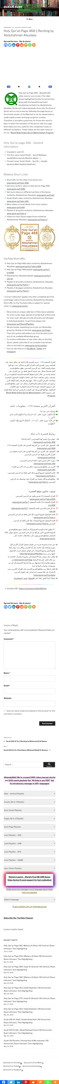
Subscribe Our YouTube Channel (18, 918)
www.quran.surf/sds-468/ (18, 183)
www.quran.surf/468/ (16, 189)
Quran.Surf (13, 7)
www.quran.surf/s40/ (16, 207)
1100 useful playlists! (18, 780)
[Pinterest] (18, 45)
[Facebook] (6, 45)
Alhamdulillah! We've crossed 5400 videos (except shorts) (29, 777)
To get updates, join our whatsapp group (29, 907)
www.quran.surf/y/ (20, 306)
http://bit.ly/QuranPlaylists (31, 554)
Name (7, 673)
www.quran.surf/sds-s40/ (18, 201)
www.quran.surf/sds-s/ (16, 213)
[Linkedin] (14, 45)
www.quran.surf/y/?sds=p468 (28, 266)
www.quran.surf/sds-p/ (37, 220)
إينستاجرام (18, 578)
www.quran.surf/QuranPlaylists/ (20, 324)
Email (7, 686)
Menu (29, 19)
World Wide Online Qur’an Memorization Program (32, 133)
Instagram (11, 352)
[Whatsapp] (30, 45)
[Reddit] (22, 45)
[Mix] (26, 45)
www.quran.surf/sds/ (45, 195)
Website (7, 698)
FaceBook (31, 348)
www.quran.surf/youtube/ (36, 345)
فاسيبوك (31, 578)
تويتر (25, 578)
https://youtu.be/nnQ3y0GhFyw (33, 588)
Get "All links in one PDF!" (39, 780)
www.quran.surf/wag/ (41, 330)
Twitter (39, 348)
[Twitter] (10, 45)
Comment (9, 639)
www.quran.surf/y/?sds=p (18, 291)
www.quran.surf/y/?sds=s (17, 285)
